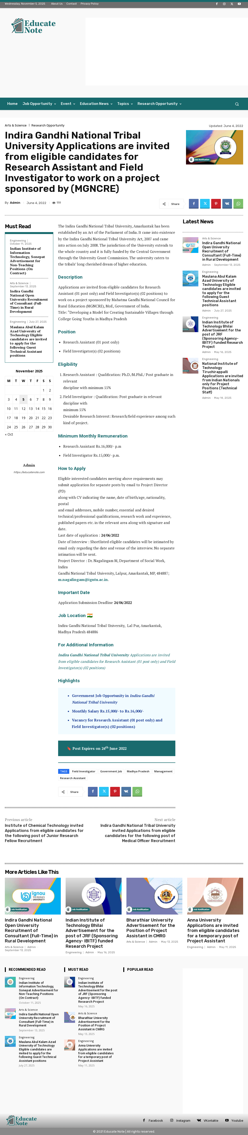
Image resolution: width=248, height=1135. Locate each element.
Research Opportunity (47, 125)
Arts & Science (16, 125)
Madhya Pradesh (138, 771)
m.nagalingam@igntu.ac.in (83, 579)
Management (163, 771)
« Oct (9, 434)
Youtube (237, 1120)
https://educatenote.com (29, 472)
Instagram (183, 1120)
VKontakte (211, 1120)
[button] (237, 104)
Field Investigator (83, 771)
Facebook (156, 1120)
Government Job (111, 771)
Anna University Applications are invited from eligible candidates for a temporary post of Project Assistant (213, 930)
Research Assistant (72, 778)
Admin (15, 202)
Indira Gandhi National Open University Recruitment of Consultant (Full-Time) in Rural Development (29, 301)
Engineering (18, 240)
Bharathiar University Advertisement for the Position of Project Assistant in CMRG (150, 928)
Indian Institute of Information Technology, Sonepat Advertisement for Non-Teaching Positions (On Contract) (27, 260)
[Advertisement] (166, 52)
